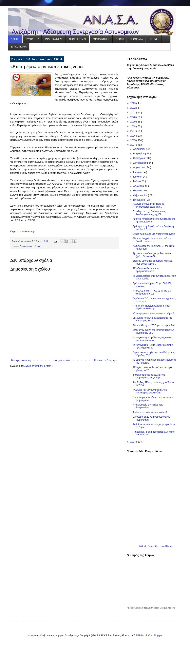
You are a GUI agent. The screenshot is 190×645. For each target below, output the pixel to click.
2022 (133, 107)
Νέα (163, 546)
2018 (133, 126)
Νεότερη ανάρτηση (21, 360)
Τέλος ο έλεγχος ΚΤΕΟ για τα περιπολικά (154, 325)
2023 (133, 103)
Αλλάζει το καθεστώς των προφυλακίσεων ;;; (146, 270)
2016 (133, 135)
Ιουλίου (137, 172)
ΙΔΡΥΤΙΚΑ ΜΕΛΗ (54, 39)
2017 (133, 131)
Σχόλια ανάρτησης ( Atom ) (38, 366)
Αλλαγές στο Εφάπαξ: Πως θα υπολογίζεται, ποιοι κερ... (148, 205)
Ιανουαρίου (139, 200)
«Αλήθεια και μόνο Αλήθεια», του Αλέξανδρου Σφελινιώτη (150, 391)
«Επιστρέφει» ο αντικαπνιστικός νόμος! (153, 313)
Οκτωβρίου (139, 158)
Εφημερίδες (153, 546)
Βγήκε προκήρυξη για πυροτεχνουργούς (154, 234)
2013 (133, 441)
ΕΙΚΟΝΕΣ (154, 39)
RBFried (140, 635)
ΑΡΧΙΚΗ (15, 39)
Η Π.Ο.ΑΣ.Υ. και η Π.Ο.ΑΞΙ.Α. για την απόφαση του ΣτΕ (152, 292)
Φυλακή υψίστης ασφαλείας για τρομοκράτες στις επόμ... (149, 376)
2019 (133, 121)
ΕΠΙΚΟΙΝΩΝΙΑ (19, 46)
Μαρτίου (138, 190)
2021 (133, 112)
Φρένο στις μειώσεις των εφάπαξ (150, 412)
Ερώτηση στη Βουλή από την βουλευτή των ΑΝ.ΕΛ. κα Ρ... (153, 228)
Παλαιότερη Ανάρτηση (105, 360)
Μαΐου (136, 181)
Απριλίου (138, 186)
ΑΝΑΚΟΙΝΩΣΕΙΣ (101, 39)
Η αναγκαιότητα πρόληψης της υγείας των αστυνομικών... (152, 339)
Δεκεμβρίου (139, 149)
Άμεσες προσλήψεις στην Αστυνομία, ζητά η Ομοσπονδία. (152, 254)
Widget (142, 546)
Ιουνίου (137, 176)
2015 (133, 140)
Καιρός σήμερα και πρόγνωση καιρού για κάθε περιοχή (151, 608)
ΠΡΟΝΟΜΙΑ (136, 39)
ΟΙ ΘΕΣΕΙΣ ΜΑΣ (77, 39)
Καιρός (169, 546)
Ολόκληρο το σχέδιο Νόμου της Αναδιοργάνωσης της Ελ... (149, 213)
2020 (133, 117)
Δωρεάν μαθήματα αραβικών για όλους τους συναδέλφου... (153, 262)
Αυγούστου (139, 167)
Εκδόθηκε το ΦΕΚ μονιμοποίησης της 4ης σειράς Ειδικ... (152, 319)
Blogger (158, 635)
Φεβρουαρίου (140, 195)
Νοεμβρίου (139, 153)
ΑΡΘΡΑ (120, 39)
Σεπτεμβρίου (140, 162)
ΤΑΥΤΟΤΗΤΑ (32, 39)
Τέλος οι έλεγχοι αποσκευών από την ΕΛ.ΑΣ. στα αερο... (152, 240)
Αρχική (37, 246)
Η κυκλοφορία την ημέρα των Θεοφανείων (148, 406)
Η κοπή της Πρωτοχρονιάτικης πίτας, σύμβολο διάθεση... (152, 307)
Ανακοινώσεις (26, 246)
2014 (133, 144)
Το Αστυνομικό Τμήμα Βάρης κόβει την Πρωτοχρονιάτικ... (153, 346)
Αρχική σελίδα (62, 360)
